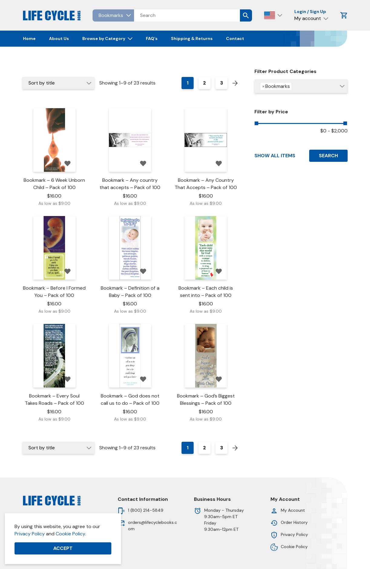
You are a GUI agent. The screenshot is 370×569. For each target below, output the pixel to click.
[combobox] (300, 86)
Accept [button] (63, 548)
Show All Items (274, 155)
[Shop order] (58, 83)
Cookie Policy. (71, 534)
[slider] (256, 123)
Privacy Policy (30, 534)
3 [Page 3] (221, 83)
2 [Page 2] (204, 83)
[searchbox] (295, 87)
